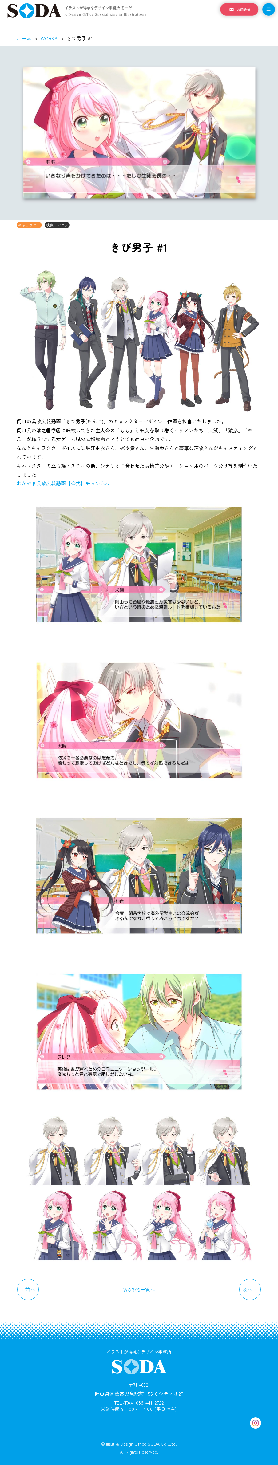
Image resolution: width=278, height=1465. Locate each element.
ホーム (24, 38)
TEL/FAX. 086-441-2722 (139, 1402)
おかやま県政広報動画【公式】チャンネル (63, 483)
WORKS (49, 38)
